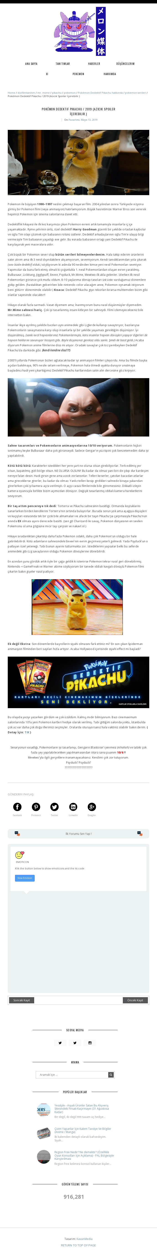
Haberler (94, 64)
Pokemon (79, 74)
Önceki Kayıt (135, 1000)
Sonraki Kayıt (21, 1000)
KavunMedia (85, 1239)
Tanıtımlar (63, 64)
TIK (27, 732)
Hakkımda (110, 74)
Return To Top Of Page (78, 1245)
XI (47, 74)
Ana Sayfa (31, 64)
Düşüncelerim (125, 64)
